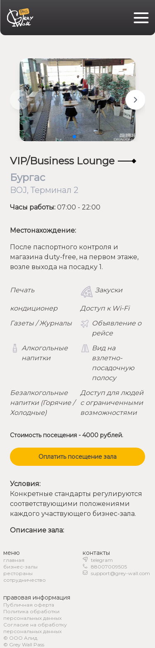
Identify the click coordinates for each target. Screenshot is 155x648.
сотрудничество (24, 580)
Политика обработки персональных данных (32, 614)
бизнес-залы (20, 567)
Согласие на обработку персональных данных (35, 628)
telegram (102, 560)
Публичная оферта (28, 605)
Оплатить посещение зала (77, 456)
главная (13, 560)
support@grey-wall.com (120, 573)
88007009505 (109, 567)
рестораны (18, 573)
